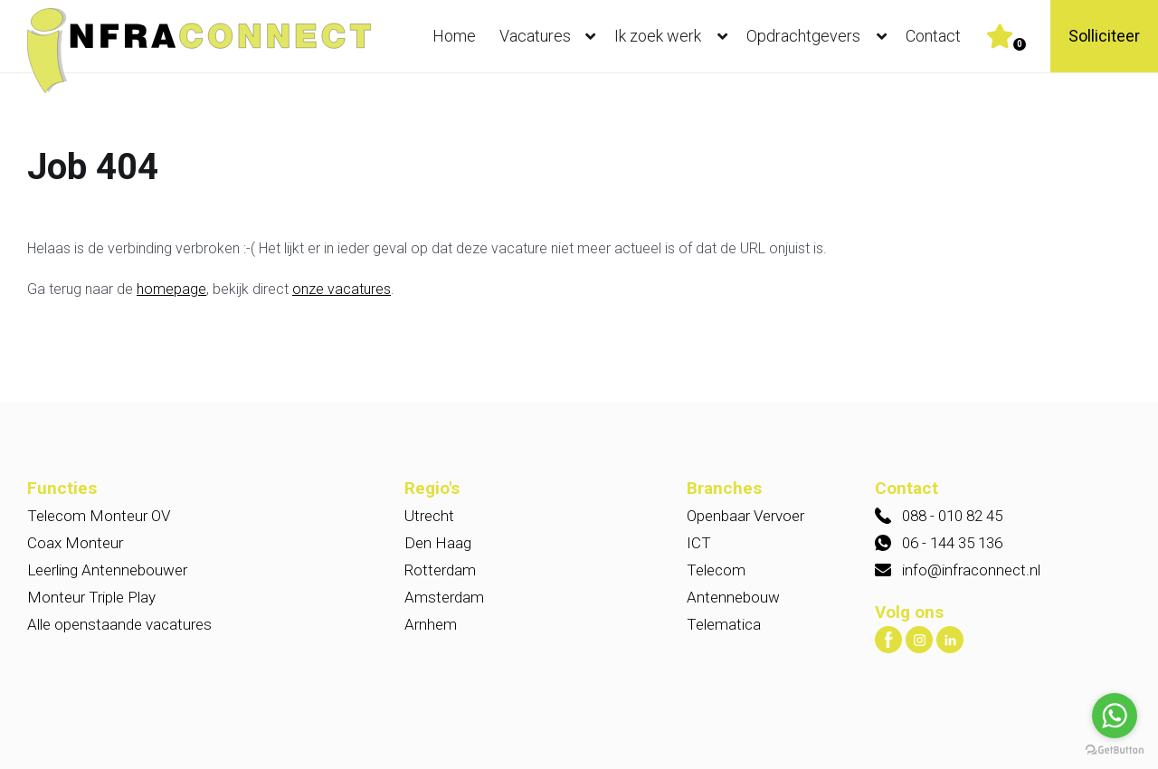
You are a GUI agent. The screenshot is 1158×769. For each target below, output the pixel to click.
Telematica (724, 624)
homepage (171, 289)
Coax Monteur (75, 543)
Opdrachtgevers (820, 36)
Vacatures (551, 36)
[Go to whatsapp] (1114, 715)
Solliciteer (1104, 35)
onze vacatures (341, 289)
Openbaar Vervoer (745, 516)
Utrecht (429, 516)
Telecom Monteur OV (98, 516)
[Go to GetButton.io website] (1115, 750)
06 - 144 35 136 (952, 543)
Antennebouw (733, 597)
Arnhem (430, 624)
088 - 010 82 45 (952, 516)
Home (454, 35)
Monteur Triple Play (91, 597)
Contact (933, 35)
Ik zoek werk (675, 36)
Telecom (716, 570)
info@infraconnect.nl (971, 570)
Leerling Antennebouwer (107, 570)
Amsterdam (444, 597)
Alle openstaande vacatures (119, 624)
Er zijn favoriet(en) (1019, 44)
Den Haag (437, 543)
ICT (699, 543)
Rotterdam (440, 570)
